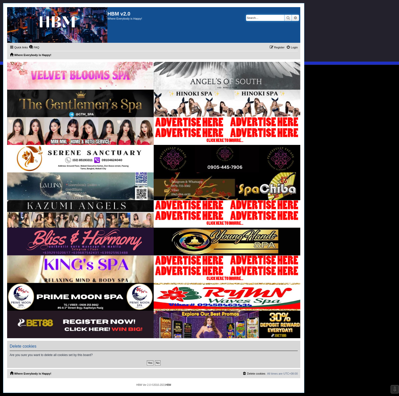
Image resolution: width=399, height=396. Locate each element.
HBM (168, 385)
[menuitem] (34, 47)
